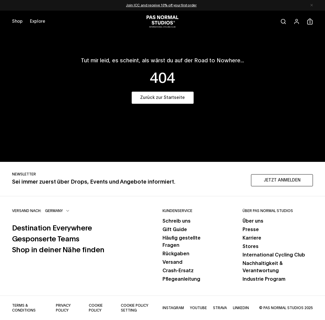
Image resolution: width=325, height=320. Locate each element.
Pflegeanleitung (181, 279)
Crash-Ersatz (178, 270)
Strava (220, 308)
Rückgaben (175, 253)
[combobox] (57, 210)
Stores (251, 246)
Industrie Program (264, 279)
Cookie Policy (96, 308)
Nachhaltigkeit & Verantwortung (263, 267)
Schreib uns (176, 221)
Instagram (173, 308)
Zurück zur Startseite (162, 98)
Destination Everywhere (52, 228)
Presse (251, 229)
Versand (172, 262)
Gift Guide (174, 229)
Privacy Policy (63, 308)
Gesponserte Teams (45, 239)
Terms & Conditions (24, 308)
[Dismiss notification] (312, 5)
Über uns (253, 221)
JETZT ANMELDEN (282, 180)
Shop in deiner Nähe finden (58, 250)
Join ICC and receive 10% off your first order (161, 5)
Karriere (252, 238)
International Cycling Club (274, 255)
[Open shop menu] (17, 21)
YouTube (198, 308)
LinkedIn (241, 308)
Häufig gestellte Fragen (181, 242)
